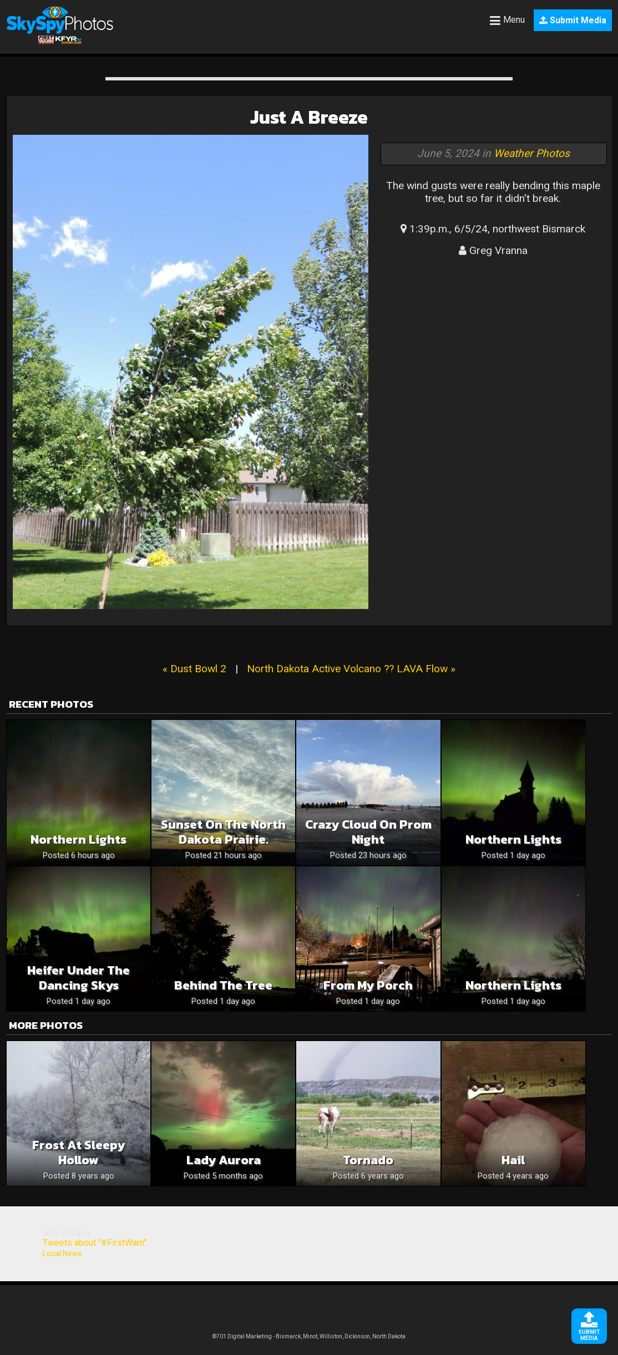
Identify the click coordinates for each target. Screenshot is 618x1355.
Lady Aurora (223, 1160)
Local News (62, 1253)
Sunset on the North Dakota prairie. (223, 832)
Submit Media (572, 20)
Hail (513, 1160)
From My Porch (368, 985)
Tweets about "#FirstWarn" (94, 1242)
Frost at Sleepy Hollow (78, 1153)
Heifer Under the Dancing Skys (78, 978)
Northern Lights (513, 839)
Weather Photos (532, 153)
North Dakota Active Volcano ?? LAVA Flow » (351, 668)
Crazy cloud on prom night (368, 832)
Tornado (368, 1160)
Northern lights (78, 839)
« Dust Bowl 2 (194, 668)
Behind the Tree (223, 985)
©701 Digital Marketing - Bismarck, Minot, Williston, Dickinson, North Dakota (309, 1336)
